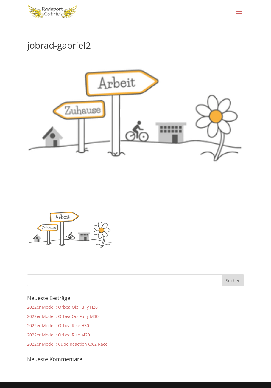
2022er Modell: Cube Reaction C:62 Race (67, 344)
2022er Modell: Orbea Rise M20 (58, 335)
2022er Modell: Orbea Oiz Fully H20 (62, 307)
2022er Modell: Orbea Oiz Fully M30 (63, 316)
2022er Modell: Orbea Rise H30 (58, 325)
